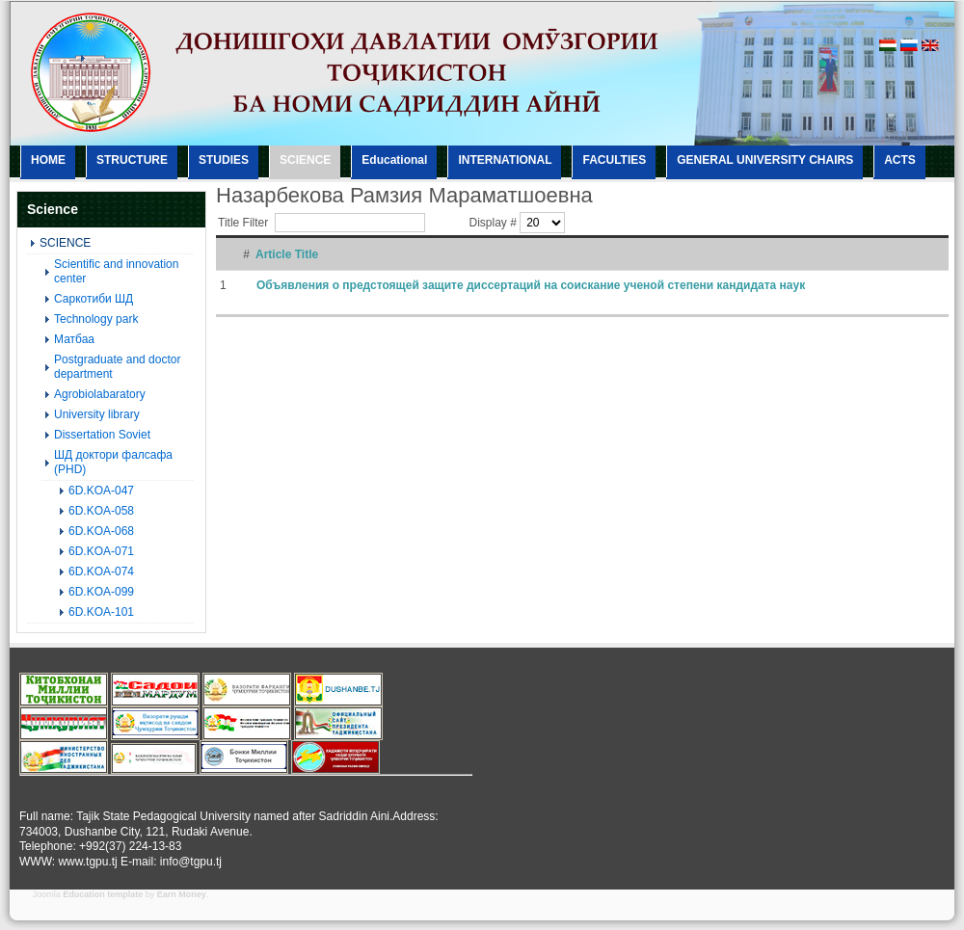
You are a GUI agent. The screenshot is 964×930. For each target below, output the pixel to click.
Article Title (286, 254)
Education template (103, 894)
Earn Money (181, 894)
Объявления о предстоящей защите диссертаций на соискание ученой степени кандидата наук (530, 285)
